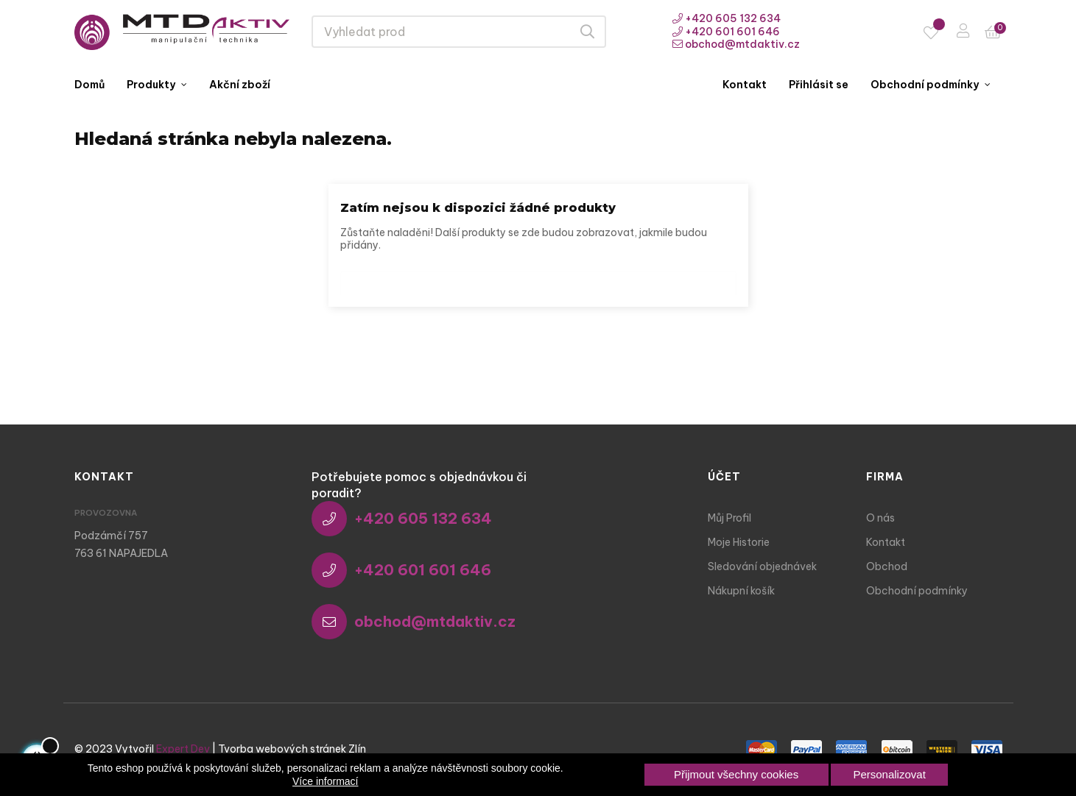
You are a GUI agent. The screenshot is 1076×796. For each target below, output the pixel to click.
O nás (880, 518)
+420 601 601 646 (726, 31)
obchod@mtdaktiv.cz (736, 44)
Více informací (325, 781)
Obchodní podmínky (917, 590)
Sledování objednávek (762, 566)
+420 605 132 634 (726, 18)
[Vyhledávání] (538, 279)
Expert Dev (183, 749)
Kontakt (885, 542)
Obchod (886, 566)
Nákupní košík (741, 590)
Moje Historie (739, 542)
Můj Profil (729, 518)
